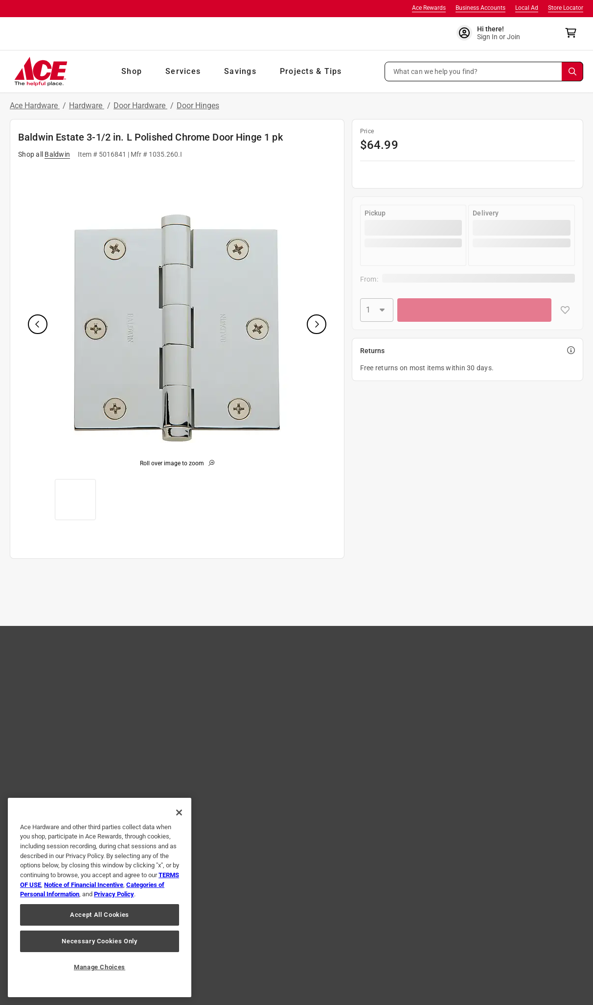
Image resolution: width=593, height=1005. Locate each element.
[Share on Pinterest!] (316, 904)
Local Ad (526, 7)
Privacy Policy (193, 939)
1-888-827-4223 (372, 976)
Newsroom (386, 700)
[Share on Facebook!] (212, 904)
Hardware (86, 105)
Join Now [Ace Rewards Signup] (541, 712)
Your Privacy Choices (440, 939)
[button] (484, 71)
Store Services (390, 686)
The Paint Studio (59, 700)
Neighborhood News (400, 714)
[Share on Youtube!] (353, 904)
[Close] (179, 812)
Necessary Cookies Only (99, 941)
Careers (269, 686)
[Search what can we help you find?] (484, 71)
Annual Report (391, 728)
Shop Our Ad (53, 671)
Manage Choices (99, 967)
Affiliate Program (283, 700)
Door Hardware (140, 105)
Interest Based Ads (261, 939)
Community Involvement (295, 671)
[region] (99, 897)
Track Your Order (171, 671)
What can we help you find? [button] (435, 71)
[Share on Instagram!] (245, 904)
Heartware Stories (285, 728)
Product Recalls (169, 728)
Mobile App (51, 757)
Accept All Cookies (99, 914)
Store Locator (565, 7)
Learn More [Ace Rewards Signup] (500, 712)
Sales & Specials (393, 671)
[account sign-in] (495, 33)
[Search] (572, 71)
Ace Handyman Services (405, 742)
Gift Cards (49, 728)
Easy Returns (166, 686)
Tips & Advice (389, 657)
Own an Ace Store (285, 714)
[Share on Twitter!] (281, 904)
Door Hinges (198, 105)
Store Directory (56, 714)
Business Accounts (480, 7)
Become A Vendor (285, 742)
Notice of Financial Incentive (83, 884)
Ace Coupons (54, 742)
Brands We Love (58, 686)
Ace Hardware (35, 105)
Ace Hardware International (411, 757)
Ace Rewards (429, 7)
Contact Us (163, 657)
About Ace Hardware (289, 657)
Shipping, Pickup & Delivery (186, 700)
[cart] (573, 33)
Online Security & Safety (182, 714)
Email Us (426, 976)
